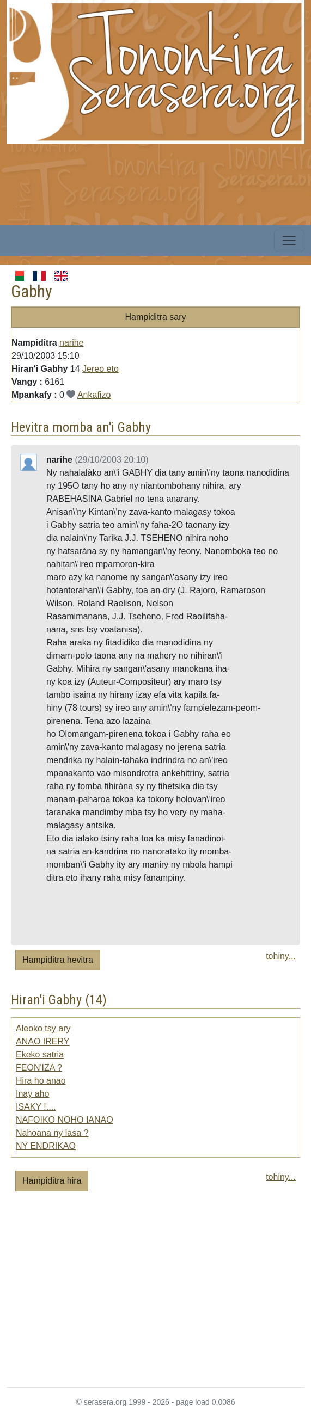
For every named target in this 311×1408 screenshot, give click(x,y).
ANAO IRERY (42, 1041)
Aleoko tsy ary (43, 1028)
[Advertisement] (159, 220)
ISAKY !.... (36, 1106)
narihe (71, 342)
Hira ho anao (41, 1080)
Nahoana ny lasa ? (52, 1133)
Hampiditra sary (155, 317)
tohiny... (281, 956)
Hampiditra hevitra (57, 959)
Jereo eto (100, 368)
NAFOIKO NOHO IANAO (64, 1119)
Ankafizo (94, 394)
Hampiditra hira (51, 1180)
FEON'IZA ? (39, 1067)
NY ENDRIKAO (46, 1146)
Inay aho (32, 1093)
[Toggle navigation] (289, 240)
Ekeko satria (40, 1054)
